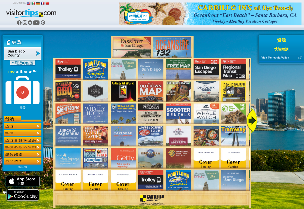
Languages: (19, 2)
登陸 (23, 108)
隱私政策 (22, 167)
